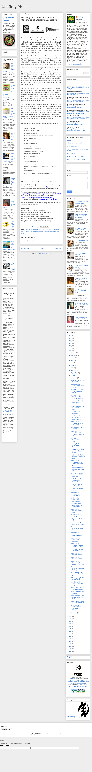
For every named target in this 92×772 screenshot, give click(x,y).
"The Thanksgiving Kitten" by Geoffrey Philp (77, 583)
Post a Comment (28, 240)
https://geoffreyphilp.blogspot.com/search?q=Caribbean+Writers (78, 106)
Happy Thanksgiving (81, 278)
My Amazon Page (72, 146)
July (72, 368)
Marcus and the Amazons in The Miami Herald (76, 494)
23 (70, 643)
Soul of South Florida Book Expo (77, 412)
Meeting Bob (71, 153)
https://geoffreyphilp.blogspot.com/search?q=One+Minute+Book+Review (78, 118)
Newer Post (25, 249)
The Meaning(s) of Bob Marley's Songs (81, 202)
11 (70, 350)
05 (70, 335)
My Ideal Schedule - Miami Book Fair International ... (76, 499)
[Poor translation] (7, 745)
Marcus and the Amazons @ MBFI (76, 554)
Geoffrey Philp (14, 7)
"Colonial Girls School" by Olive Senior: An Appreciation (81, 215)
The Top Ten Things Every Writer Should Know (80, 290)
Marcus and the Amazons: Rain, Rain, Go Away (77, 568)
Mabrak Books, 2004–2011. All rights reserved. (78, 685)
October (73, 375)
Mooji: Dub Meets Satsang (76, 515)
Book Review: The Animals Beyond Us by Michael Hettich (78, 417)
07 (70, 340)
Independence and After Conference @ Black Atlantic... (77, 597)
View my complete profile (74, 64)
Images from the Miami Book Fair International (78, 602)
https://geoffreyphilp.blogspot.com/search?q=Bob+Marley (78, 93)
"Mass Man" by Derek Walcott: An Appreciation (82, 303)
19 (70, 633)
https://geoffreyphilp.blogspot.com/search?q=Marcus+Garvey (78, 88)
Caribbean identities (38, 229)
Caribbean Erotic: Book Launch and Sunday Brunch (77, 451)
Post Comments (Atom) (45, 253)
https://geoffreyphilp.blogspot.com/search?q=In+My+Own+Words (78, 101)
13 (70, 618)
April (72, 360)
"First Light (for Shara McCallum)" (77, 549)
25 (70, 648)
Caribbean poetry (48, 229)
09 (70, 346)
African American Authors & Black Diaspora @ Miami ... (77, 397)
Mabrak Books (78, 718)
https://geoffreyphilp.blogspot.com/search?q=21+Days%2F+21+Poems (78, 129)
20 (70, 636)
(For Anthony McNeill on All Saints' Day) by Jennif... (77, 408)
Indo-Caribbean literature (36, 231)
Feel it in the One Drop (81, 240)
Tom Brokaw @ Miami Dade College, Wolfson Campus (77, 480)
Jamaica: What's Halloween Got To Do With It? (77, 385)
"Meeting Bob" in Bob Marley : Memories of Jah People (77, 475)
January (73, 353)
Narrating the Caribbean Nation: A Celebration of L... (77, 469)
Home (42, 249)
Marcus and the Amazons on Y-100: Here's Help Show (77, 534)
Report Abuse (72, 657)
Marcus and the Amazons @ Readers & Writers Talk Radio (77, 563)
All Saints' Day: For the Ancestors (77, 380)
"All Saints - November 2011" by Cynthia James (77, 391)
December (74, 613)
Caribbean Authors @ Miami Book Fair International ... (77, 402)
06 (70, 338)
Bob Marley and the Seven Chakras (8, 19)
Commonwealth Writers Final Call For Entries (77, 523)
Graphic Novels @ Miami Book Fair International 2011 (78, 456)
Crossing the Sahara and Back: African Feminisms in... (78, 445)
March (73, 358)
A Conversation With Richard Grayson (81, 317)
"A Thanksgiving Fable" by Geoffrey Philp (77, 578)
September (74, 373)
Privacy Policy (71, 716)
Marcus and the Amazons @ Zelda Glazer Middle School (77, 545)
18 (70, 631)
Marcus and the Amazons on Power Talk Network (77, 423)
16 (70, 626)
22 (70, 641)
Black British (29, 229)
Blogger (62, 733)
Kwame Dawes (48, 231)
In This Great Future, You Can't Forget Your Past (77, 574)
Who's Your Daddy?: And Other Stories (9, 410)
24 (70, 646)
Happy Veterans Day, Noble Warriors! (77, 485)
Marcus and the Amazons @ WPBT (77, 558)
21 (70, 638)
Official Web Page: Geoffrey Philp (76, 143)
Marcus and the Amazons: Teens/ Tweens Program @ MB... (77, 463)
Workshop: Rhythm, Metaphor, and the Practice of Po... (76, 505)
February (73, 355)
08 (70, 343)
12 (70, 616)
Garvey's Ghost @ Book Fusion (76, 159)
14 (70, 621)
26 (70, 651)
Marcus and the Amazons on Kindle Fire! (77, 528)
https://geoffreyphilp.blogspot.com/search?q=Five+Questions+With (78, 112)
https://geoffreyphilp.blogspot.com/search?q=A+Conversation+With (78, 123)
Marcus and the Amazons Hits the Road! (76, 510)
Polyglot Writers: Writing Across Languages (77, 588)
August (73, 370)
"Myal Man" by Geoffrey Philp (13, 224)
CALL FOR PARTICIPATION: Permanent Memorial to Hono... (77, 433)
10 (70, 348)
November (74, 378)
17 (70, 628)
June (72, 365)
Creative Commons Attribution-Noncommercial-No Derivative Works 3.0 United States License (78, 681)
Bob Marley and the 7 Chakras (76, 156)
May (72, 363)
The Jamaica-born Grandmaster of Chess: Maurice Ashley (76, 608)
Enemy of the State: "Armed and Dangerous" (76, 539)
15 (70, 623)
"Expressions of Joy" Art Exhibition (77, 427)
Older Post (58, 249)
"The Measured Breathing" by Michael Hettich (77, 440)
